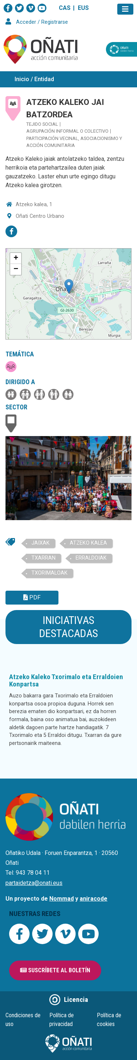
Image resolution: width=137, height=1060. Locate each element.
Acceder (26, 22)
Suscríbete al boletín (55, 970)
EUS (83, 7)
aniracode (93, 898)
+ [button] (16, 258)
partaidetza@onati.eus (33, 882)
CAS (65, 7)
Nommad (61, 898)
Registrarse (54, 22)
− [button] (16, 269)
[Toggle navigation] (125, 9)
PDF (32, 597)
